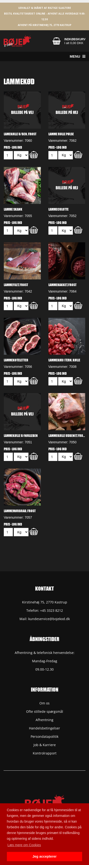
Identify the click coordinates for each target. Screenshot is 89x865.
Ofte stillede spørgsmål (44, 711)
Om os (44, 703)
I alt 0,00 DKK (73, 43)
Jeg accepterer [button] (45, 856)
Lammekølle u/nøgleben (21, 435)
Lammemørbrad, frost (20, 511)
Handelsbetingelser (44, 728)
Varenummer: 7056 (18, 367)
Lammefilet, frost (16, 285)
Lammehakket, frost (62, 285)
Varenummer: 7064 (62, 291)
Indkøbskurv (74, 39)
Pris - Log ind (13, 147)
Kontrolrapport (44, 753)
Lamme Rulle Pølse (61, 134)
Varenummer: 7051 (18, 442)
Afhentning (44, 720)
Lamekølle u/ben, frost (20, 134)
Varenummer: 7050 (62, 442)
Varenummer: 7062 (62, 140)
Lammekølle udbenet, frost (66, 435)
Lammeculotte (58, 209)
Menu (77, 56)
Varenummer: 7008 (62, 367)
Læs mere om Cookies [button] (24, 845)
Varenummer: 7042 (18, 291)
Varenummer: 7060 (18, 140)
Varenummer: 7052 (62, 216)
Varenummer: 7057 (18, 517)
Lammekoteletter (16, 360)
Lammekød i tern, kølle (64, 360)
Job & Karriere (44, 745)
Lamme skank (13, 209)
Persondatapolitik (44, 736)
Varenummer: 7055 (18, 216)
